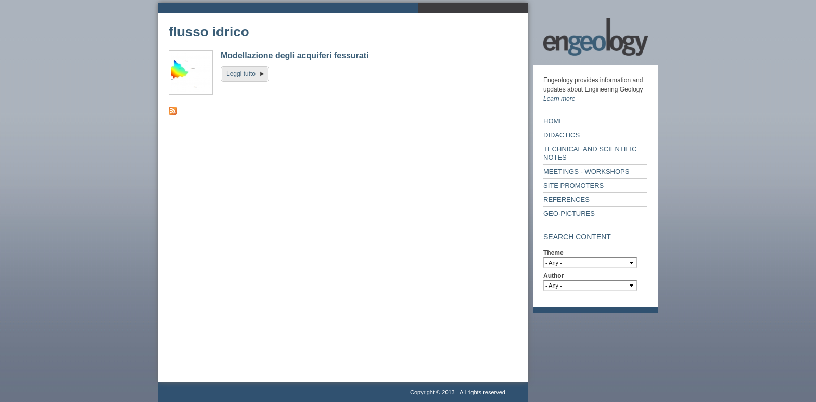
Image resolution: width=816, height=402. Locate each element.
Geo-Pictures (569, 213)
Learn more (559, 98)
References (566, 199)
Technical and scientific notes (589, 153)
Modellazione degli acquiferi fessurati (295, 55)
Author (553, 275)
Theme (553, 252)
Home (553, 121)
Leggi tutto (241, 73)
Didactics (561, 135)
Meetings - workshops (586, 171)
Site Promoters (573, 185)
